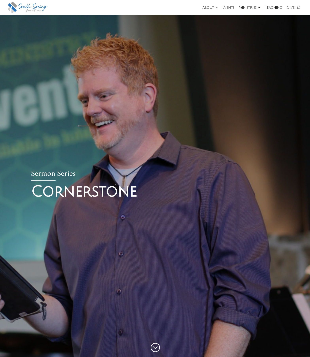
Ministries (248, 7)
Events (228, 7)
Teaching (273, 7)
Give (291, 7)
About (208, 7)
